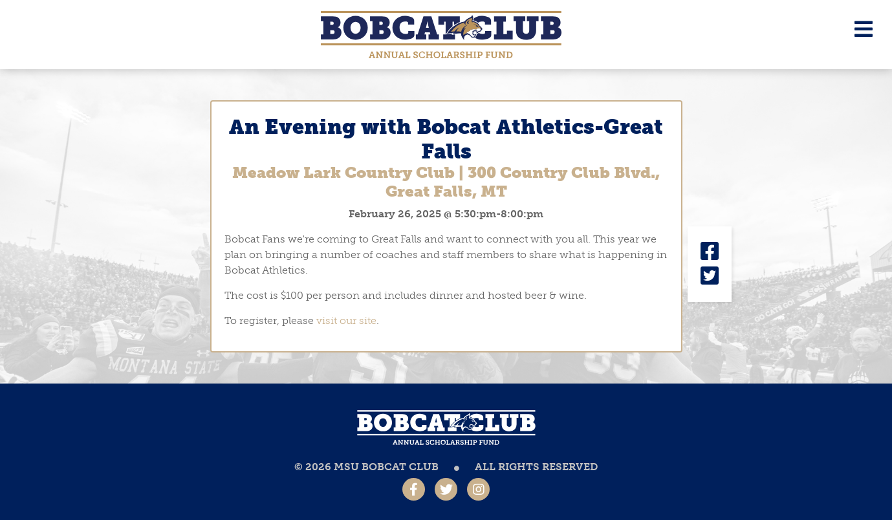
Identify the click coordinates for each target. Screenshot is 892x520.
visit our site (346, 320)
